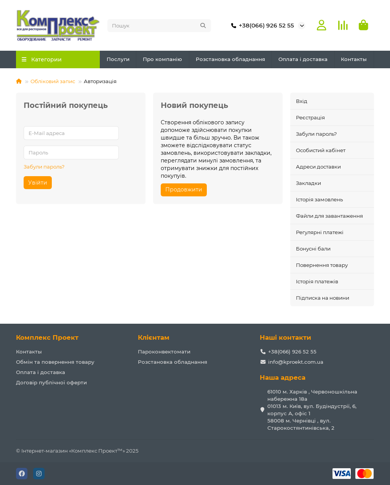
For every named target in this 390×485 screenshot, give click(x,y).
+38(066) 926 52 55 (261, 25)
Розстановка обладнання (230, 59)
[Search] (159, 25)
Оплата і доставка (303, 59)
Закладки (308, 183)
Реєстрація (310, 118)
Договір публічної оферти (51, 382)
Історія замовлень (319, 200)
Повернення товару (322, 265)
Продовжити (183, 189)
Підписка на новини (322, 298)
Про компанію (162, 59)
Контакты (354, 59)
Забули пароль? (44, 167)
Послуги (118, 59)
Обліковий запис (52, 82)
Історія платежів (317, 282)
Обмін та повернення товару (55, 362)
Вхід (301, 101)
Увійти (37, 182)
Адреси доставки (318, 167)
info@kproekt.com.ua (295, 362)
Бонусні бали (313, 249)
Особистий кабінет (320, 151)
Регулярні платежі (320, 233)
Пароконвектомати (164, 351)
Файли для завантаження (329, 216)
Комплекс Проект (47, 337)
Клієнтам (153, 337)
